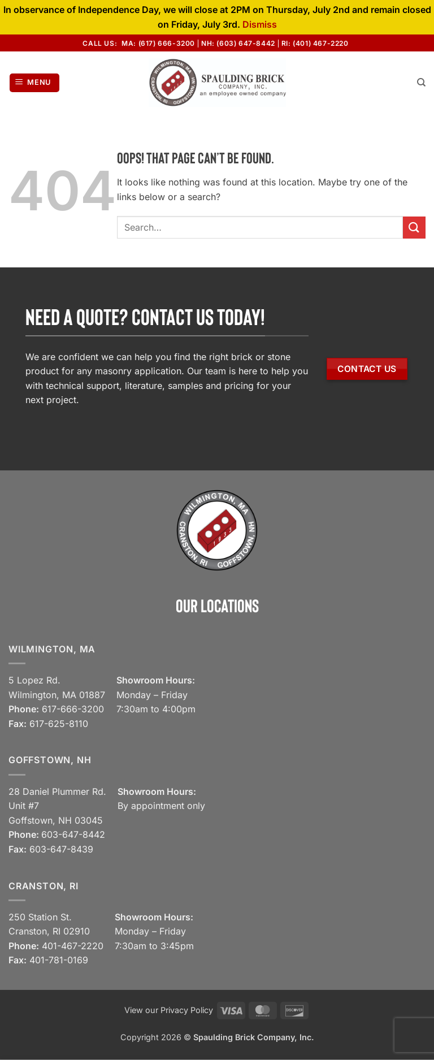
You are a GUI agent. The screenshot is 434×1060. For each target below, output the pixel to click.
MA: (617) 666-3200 (158, 43)
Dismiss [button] (259, 24)
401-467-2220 (72, 945)
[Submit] (414, 228)
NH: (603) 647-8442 (238, 43)
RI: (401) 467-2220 (315, 43)
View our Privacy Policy (168, 1010)
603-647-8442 (73, 834)
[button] (35, 82)
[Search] (421, 82)
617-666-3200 (73, 709)
